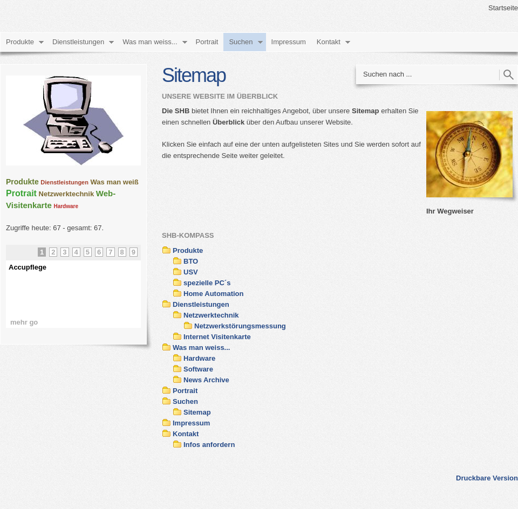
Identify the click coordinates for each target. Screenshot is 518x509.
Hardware (199, 358)
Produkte (20, 42)
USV (190, 272)
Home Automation (213, 294)
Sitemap (197, 412)
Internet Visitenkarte (217, 337)
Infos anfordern (209, 445)
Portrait (207, 42)
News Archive (206, 380)
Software (198, 369)
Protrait (21, 193)
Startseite (503, 8)
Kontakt (328, 42)
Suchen (241, 42)
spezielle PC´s (206, 283)
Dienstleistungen (78, 42)
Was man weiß (115, 182)
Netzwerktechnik (211, 315)
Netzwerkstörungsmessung (240, 326)
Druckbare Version (487, 478)
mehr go (24, 322)
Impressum (288, 42)
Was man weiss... (149, 42)
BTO (190, 261)
